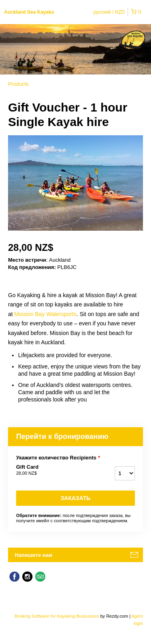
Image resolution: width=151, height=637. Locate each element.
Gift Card (51, 470)
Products (18, 84)
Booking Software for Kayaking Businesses (57, 616)
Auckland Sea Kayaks (29, 12)
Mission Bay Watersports (45, 314)
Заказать (75, 498)
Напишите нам (33, 555)
